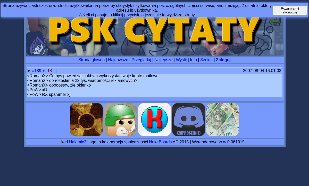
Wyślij (181, 60)
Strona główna (91, 60)
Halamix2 (77, 142)
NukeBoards (160, 142)
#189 (37, 70)
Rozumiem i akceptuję (290, 10)
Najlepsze (163, 60)
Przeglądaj (141, 60)
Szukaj (206, 60)
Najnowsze (118, 60)
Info (193, 60)
